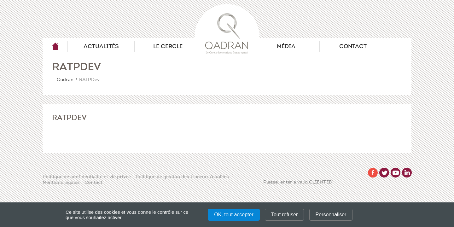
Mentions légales (61, 182)
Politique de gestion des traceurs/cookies (182, 176)
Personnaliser (331, 214)
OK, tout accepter (233, 214)
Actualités (101, 46)
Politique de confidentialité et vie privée (87, 176)
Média (286, 46)
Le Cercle (168, 46)
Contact (353, 46)
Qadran (55, 46)
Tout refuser (284, 214)
